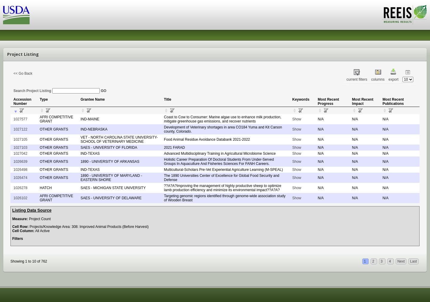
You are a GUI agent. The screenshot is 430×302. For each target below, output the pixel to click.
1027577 (20, 119)
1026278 (20, 188)
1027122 (20, 129)
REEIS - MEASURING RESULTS (404, 14)
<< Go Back (22, 73)
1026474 (20, 178)
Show (296, 119)
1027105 (20, 139)
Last (413, 261)
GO (103, 91)
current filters (356, 79)
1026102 (20, 198)
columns (378, 79)
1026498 (20, 170)
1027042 (20, 153)
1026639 (20, 162)
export (393, 79)
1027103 (20, 147)
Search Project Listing (56, 91)
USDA (16, 15)
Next (401, 261)
